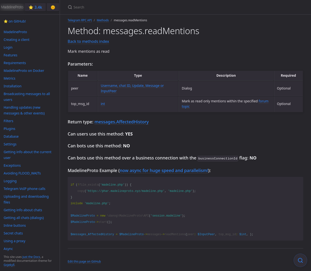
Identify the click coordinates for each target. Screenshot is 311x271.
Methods (103, 20)
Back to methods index (88, 41)
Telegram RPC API (80, 20)
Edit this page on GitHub (84, 261)
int (103, 103)
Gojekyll (9, 265)
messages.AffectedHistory (121, 122)
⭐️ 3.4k (35, 7)
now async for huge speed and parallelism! (164, 170)
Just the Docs (31, 257)
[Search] (124, 7)
